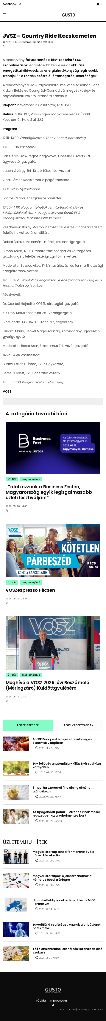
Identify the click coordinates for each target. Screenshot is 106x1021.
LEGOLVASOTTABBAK (78, 725)
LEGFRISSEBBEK (28, 725)
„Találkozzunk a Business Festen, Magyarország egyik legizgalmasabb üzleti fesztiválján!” (49, 492)
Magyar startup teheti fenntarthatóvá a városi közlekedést (63, 854)
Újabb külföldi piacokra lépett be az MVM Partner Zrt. (64, 902)
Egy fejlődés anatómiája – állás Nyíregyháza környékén (67, 765)
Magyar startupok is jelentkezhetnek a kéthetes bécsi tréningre (62, 878)
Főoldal (41, 1000)
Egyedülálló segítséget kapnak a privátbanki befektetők (67, 926)
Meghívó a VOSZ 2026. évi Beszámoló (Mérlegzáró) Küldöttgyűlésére (47, 685)
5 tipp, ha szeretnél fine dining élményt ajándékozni (62, 789)
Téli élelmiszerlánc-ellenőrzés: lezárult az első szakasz (67, 951)
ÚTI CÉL (11, 479)
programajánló (35, 42)
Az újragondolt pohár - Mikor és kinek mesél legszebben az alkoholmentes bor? (66, 814)
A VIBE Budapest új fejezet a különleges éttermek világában (62, 741)
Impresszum (58, 1000)
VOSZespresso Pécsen (30, 590)
